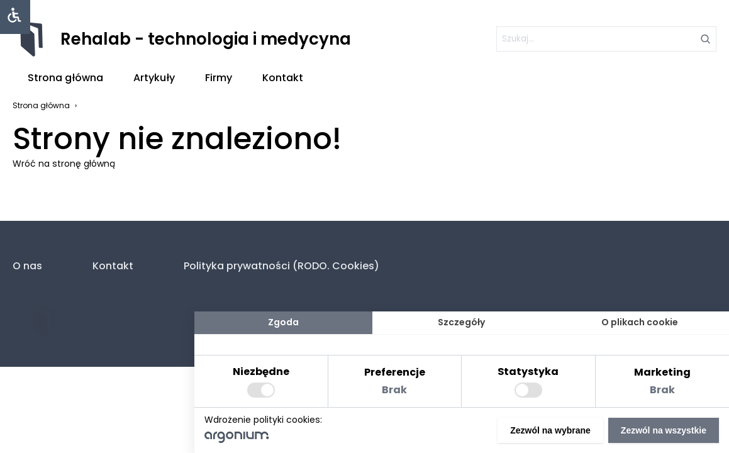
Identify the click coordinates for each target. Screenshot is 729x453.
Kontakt (282, 77)
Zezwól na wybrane (550, 430)
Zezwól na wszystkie (663, 430)
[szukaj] (606, 39)
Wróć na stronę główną (64, 163)
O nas (27, 266)
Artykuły (154, 77)
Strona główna (65, 77)
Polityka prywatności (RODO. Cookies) (281, 266)
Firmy (218, 77)
